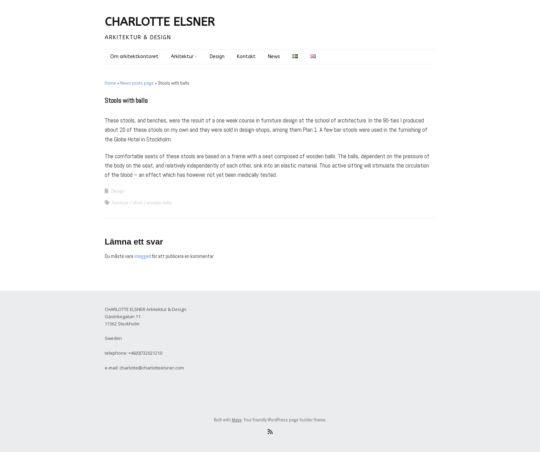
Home (110, 83)
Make (237, 420)
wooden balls (159, 203)
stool (137, 203)
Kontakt (246, 57)
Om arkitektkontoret (134, 57)
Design (217, 57)
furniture (120, 203)
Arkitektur (182, 57)
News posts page (137, 83)
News (274, 57)
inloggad (142, 256)
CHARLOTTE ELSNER (160, 22)
